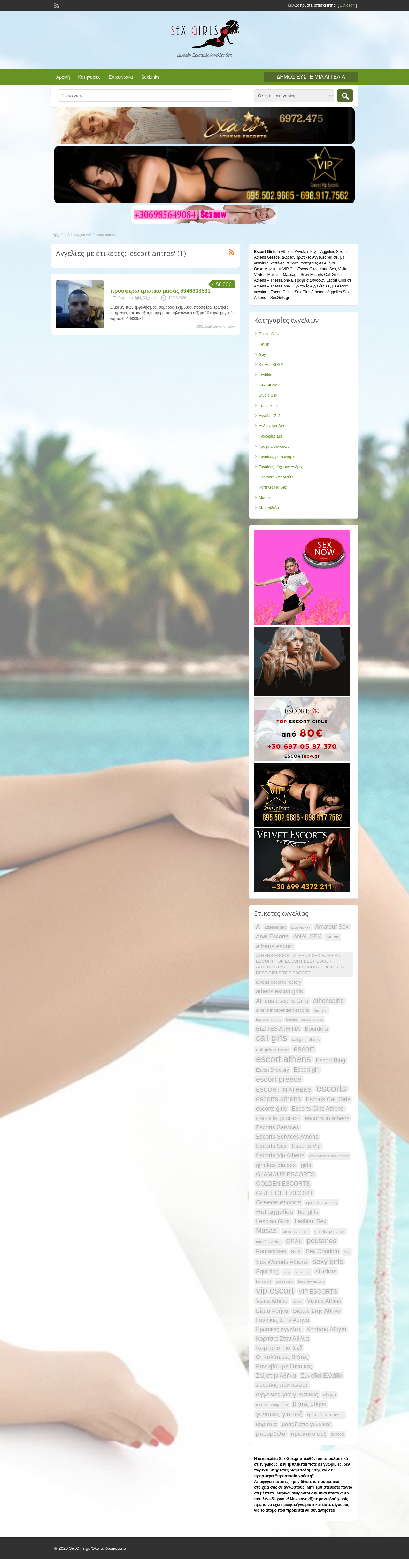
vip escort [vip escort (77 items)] (275, 1291)
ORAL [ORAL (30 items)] (294, 1241)
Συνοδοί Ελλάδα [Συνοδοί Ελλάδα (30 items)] (322, 1375)
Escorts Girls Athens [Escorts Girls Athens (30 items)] (318, 1108)
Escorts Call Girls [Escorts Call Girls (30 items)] (328, 1099)
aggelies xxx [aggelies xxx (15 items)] (300, 927)
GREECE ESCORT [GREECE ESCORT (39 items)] (284, 1192)
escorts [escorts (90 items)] (331, 1088)
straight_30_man (142, 298)
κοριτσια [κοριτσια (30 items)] (266, 1424)
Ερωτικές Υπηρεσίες (276, 477)
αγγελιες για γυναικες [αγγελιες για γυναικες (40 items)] (287, 1394)
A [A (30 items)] (258, 926)
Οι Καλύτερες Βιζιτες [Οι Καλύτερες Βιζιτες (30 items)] (282, 1357)
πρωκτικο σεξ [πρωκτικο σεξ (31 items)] (308, 1433)
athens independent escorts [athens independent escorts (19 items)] (282, 1010)
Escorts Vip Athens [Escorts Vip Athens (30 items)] (280, 1155)
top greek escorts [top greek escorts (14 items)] (311, 1281)
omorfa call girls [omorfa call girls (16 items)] (296, 1231)
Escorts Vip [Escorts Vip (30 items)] (306, 1146)
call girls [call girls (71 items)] (271, 1038)
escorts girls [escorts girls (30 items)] (271, 1108)
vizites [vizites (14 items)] (297, 1301)
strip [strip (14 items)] (287, 1272)
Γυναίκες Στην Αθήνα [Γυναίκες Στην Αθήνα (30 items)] (282, 1320)
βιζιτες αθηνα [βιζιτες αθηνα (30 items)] (310, 1404)
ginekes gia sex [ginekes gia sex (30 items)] (276, 1165)
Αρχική (63, 77)
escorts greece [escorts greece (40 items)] (278, 1117)
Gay (121, 298)
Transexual (268, 405)
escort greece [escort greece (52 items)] (279, 1079)
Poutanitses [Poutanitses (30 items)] (271, 1251)
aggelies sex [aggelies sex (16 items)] (275, 927)
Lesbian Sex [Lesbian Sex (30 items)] (311, 1221)
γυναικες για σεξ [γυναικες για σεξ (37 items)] (279, 1414)
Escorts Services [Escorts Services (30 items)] (277, 1127)
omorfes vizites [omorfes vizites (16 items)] (268, 1242)
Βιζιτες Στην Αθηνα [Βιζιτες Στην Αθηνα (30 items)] (317, 1311)
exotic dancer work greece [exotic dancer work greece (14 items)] (329, 1156)
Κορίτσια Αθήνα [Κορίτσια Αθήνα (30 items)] (326, 1329)
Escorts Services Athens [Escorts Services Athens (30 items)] (287, 1137)
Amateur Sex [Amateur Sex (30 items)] (332, 926)
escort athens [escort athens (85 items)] (283, 1059)
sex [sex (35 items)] (296, 1251)
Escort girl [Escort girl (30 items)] (306, 1069)
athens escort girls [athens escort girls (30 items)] (279, 991)
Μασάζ (265, 497)
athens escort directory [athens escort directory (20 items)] (278, 982)
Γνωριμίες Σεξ (270, 436)
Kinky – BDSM (271, 365)
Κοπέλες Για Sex (273, 487)
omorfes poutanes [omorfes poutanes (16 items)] (329, 1231)
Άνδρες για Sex (272, 426)
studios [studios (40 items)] (325, 1271)
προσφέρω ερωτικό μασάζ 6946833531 (160, 291)
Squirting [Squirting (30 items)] (267, 1271)
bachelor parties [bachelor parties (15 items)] (268, 1019)
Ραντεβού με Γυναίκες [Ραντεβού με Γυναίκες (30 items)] (284, 1366)
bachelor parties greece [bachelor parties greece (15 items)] (304, 1019)
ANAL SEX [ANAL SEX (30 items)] (307, 936)
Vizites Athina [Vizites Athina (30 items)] (324, 1301)
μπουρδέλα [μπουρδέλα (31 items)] (271, 1433)
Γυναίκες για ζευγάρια (277, 457)
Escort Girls (269, 334)
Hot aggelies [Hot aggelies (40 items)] (274, 1211)
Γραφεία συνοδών (274, 446)
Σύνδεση (347, 5)
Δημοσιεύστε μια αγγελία (311, 77)
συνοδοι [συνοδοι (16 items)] (337, 1434)
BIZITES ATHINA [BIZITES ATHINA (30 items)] (278, 1029)
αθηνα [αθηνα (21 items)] (329, 1394)
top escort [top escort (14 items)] (263, 1281)
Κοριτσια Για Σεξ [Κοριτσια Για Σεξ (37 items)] (279, 1347)
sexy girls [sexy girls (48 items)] (328, 1261)
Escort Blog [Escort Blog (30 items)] (330, 1060)
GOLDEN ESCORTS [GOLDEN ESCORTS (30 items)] (283, 1184)
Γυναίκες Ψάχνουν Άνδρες (281, 467)
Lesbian (265, 375)
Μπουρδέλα (269, 508)
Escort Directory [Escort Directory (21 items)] (272, 1070)
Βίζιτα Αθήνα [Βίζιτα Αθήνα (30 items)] (272, 1311)
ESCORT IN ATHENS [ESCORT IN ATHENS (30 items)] (284, 1090)
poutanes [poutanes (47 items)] (321, 1241)
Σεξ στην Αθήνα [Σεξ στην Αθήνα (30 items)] (276, 1375)
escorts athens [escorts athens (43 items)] (278, 1099)
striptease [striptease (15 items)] (302, 1272)
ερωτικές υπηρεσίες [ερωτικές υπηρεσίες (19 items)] (325, 1414)
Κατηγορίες (89, 77)
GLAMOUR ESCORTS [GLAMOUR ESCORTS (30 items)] (285, 1174)
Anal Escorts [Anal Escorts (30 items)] (272, 936)
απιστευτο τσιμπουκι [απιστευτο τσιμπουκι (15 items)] (272, 1405)
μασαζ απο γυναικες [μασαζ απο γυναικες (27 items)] (306, 1424)
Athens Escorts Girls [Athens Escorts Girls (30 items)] (282, 1001)
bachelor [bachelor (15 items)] (321, 1010)
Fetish (264, 344)
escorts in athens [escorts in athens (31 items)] (327, 1118)
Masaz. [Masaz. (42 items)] (267, 1230)
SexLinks (150, 77)
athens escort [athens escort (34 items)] (274, 946)
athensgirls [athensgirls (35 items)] (328, 1000)
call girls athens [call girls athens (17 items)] (306, 1039)
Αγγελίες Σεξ (269, 416)
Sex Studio (268, 385)
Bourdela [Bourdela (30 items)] (316, 1029)
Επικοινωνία (121, 77)
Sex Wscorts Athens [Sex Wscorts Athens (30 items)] (282, 1262)
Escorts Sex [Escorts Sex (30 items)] (271, 1146)
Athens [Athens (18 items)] (332, 937)
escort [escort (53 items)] (303, 1049)
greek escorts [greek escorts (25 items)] (321, 1202)
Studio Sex (268, 395)
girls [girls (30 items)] (306, 1165)
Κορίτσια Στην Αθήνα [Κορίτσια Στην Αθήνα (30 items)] (282, 1338)
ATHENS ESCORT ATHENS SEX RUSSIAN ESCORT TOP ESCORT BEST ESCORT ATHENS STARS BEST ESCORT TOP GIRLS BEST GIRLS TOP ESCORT (300, 964)
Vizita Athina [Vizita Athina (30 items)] (272, 1301)
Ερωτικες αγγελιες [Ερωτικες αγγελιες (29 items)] (279, 1329)
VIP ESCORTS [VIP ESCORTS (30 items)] (318, 1291)
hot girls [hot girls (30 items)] (308, 1212)
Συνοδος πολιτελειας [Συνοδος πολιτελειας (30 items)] (282, 1385)
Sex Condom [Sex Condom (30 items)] (322, 1251)
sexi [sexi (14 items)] (347, 1252)
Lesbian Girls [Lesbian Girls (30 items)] (273, 1221)
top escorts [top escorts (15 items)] (284, 1281)
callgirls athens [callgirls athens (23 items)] (272, 1049)
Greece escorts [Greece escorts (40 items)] (278, 1202)
